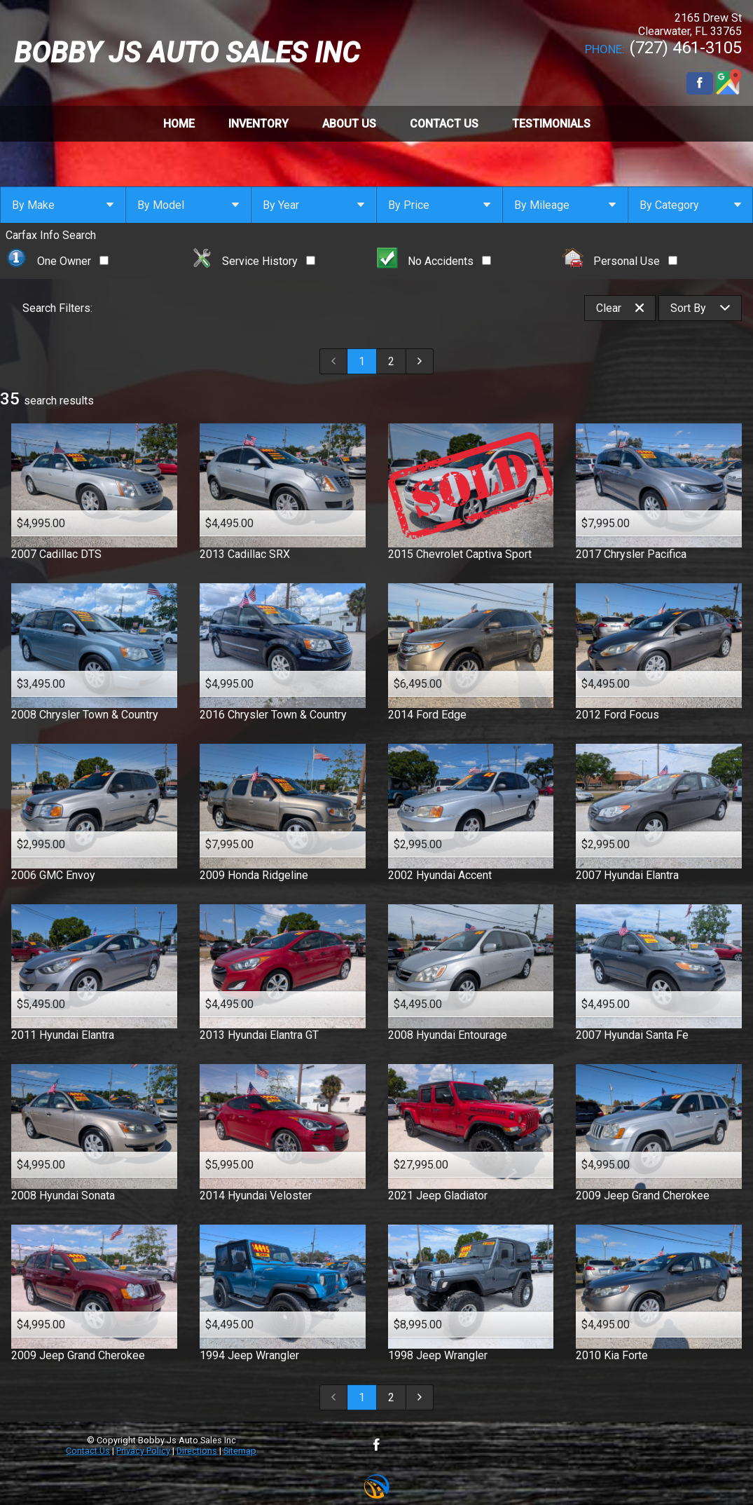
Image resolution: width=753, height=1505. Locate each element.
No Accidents (434, 261)
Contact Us (88, 1450)
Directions (197, 1450)
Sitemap (239, 1450)
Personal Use (619, 261)
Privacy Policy (143, 1450)
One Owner (57, 261)
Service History (253, 261)
